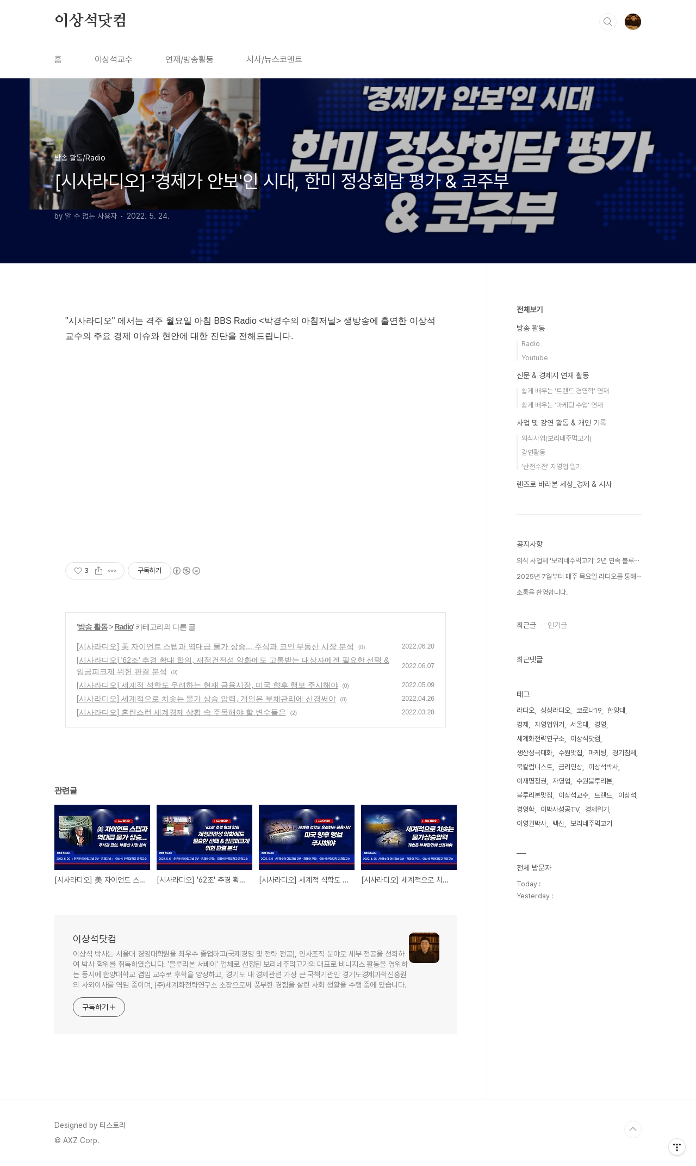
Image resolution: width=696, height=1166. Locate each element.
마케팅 (597, 753)
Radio (124, 626)
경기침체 (624, 753)
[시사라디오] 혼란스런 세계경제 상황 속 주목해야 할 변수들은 (181, 712)
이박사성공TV (559, 809)
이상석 (627, 795)
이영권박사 (531, 823)
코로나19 (588, 710)
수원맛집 (570, 753)
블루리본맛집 (534, 795)
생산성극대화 (534, 753)
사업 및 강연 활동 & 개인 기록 (561, 422)
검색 (608, 22)
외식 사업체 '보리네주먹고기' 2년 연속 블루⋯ (578, 561)
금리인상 (570, 767)
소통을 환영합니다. (542, 592)
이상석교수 (114, 59)
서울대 (579, 724)
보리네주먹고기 (591, 823)
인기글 (557, 625)
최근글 (526, 625)
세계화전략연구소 (540, 739)
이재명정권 (531, 781)
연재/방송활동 (189, 59)
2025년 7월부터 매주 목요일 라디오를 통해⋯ (579, 576)
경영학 (526, 809)
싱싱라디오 (555, 710)
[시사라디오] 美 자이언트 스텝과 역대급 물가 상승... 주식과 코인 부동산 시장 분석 (215, 646)
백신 (558, 823)
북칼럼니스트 (534, 767)
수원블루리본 (594, 781)
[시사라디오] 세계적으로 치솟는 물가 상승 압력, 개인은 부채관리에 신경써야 (206, 698)
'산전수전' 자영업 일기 (551, 466)
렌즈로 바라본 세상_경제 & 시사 (564, 484)
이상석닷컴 (90, 21)
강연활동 (533, 452)
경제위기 (597, 809)
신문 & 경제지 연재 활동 (553, 375)
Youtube (534, 358)
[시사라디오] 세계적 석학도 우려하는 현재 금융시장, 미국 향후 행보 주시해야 (207, 685)
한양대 (616, 710)
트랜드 (603, 795)
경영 (600, 724)
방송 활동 (93, 626)
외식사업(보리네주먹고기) (556, 438)
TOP (633, 1129)
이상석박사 (603, 767)
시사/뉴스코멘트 (274, 59)
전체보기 (530, 309)
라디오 (526, 710)
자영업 (561, 781)
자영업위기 (549, 724)
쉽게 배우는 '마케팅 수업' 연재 (562, 405)
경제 (523, 724)
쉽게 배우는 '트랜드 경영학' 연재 (565, 391)
